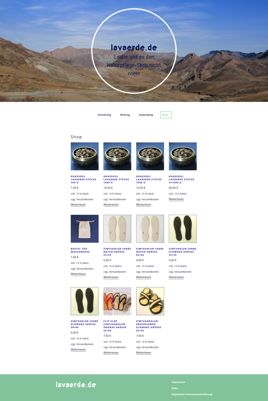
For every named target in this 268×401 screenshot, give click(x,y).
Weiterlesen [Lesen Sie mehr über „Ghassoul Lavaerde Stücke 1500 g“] (143, 204)
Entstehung (104, 114)
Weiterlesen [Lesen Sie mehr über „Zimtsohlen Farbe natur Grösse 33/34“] (110, 277)
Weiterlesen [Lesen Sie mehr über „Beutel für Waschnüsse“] (78, 274)
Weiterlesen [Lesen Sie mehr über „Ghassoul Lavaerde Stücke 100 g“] (78, 204)
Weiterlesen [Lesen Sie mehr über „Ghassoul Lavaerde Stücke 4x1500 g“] (176, 199)
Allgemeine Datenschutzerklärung (192, 394)
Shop (166, 114)
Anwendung (146, 114)
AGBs (175, 388)
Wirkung (125, 114)
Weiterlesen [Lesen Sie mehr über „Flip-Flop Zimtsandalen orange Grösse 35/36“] (110, 352)
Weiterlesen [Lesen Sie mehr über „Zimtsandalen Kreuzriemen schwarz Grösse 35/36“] (143, 352)
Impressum (178, 382)
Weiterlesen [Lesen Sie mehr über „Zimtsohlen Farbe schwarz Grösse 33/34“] (176, 277)
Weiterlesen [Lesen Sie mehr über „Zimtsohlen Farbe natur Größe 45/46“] (143, 277)
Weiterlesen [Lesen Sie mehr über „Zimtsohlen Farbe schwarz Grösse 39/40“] (78, 349)
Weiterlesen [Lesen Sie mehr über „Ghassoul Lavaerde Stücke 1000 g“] (110, 204)
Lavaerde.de (134, 48)
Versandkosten (84, 199)
